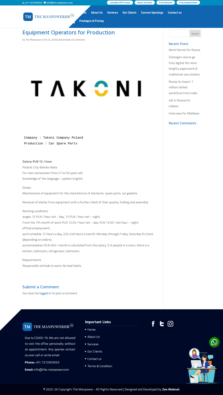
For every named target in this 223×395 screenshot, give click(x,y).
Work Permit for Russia (184, 49)
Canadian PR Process (120, 2)
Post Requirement (188, 2)
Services (112, 12)
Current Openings (152, 12)
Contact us (175, 12)
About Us (97, 12)
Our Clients (129, 12)
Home (83, 12)
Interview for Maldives (184, 113)
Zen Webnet (171, 389)
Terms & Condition (99, 366)
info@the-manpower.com (51, 369)
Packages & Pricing (91, 21)
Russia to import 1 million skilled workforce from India (183, 87)
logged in (45, 293)
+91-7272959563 (47, 362)
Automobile (65, 39)
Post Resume (165, 2)
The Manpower (34, 39)
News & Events (144, 2)
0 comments (78, 39)
